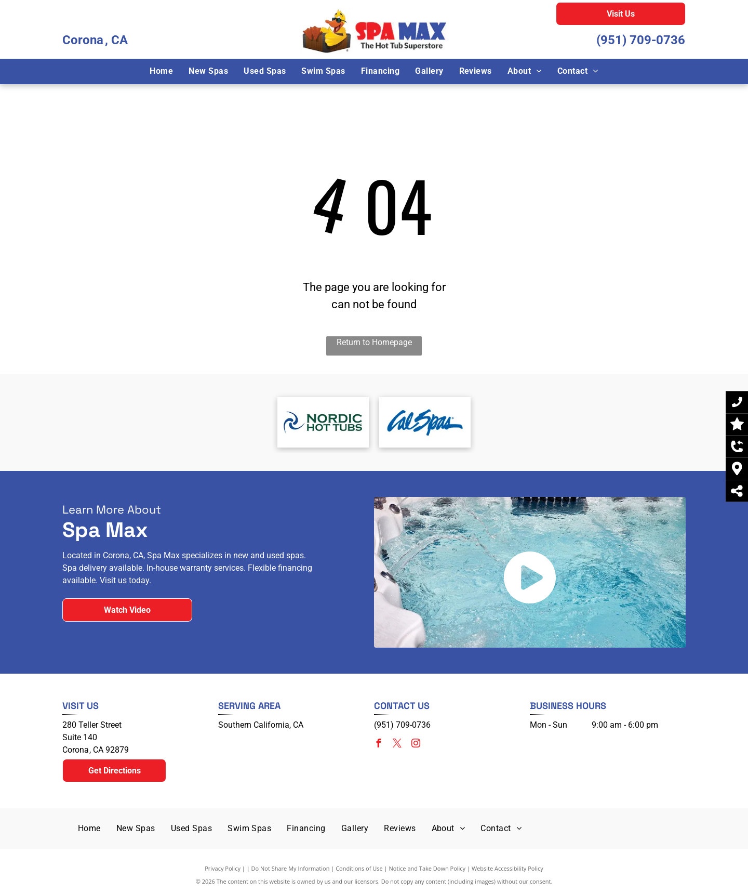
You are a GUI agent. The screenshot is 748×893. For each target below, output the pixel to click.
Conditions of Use (359, 868)
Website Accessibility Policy (507, 868)
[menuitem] (161, 71)
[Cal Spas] (425, 422)
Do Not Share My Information (290, 868)
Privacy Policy (223, 868)
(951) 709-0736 (640, 40)
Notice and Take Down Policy (427, 868)
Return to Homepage (374, 342)
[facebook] (378, 745)
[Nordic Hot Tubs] (323, 422)
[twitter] (397, 745)
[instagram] (415, 745)
